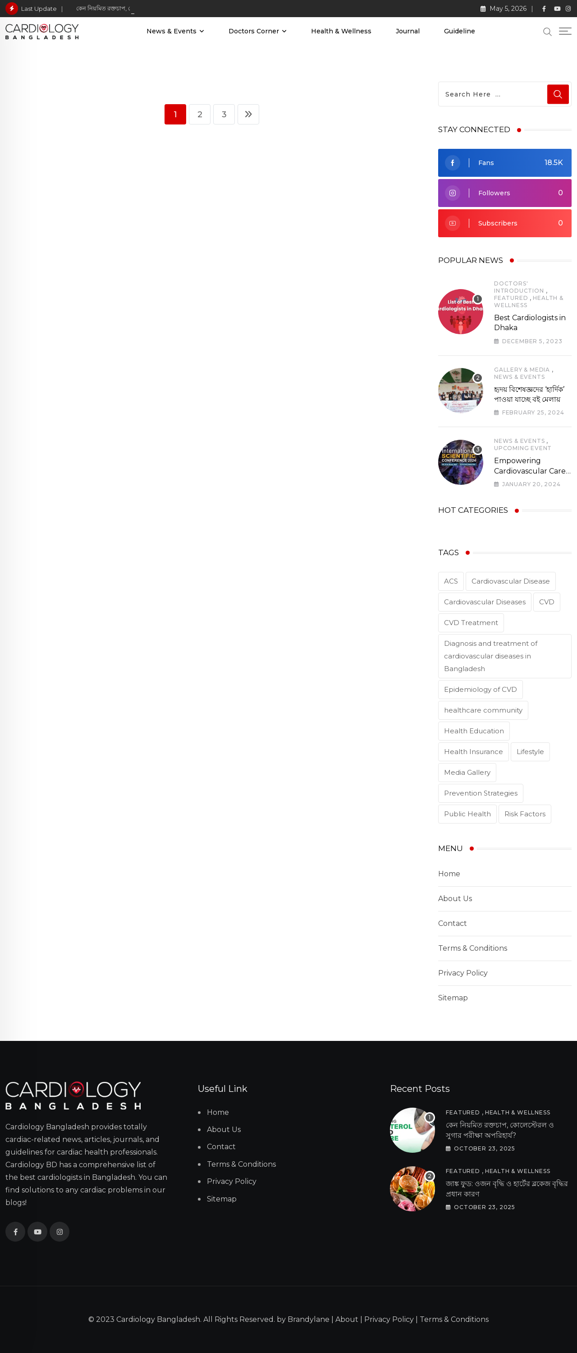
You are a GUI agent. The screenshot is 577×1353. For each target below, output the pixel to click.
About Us (455, 898)
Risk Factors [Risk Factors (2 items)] (524, 814)
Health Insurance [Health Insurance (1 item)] (473, 751)
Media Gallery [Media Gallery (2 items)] (467, 772)
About (346, 1319)
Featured (511, 298)
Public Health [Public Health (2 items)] (467, 814)
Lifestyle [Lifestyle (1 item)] (530, 751)
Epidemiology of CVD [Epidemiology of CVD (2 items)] (480, 689)
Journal (408, 31)
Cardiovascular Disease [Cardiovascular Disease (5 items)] (511, 581)
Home (449, 874)
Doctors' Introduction (519, 287)
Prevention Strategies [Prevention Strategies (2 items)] (480, 793)
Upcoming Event (523, 448)
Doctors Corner (254, 31)
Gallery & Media (522, 369)
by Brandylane (303, 1319)
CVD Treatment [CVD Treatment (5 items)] (471, 622)
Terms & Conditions (472, 948)
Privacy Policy (463, 973)
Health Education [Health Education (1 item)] (474, 731)
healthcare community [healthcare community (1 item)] (483, 710)
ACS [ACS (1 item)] (451, 581)
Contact (452, 923)
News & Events (172, 31)
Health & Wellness (341, 31)
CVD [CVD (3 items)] (546, 602)
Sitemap (453, 998)
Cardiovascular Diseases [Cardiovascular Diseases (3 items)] (485, 602)
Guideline (459, 31)
